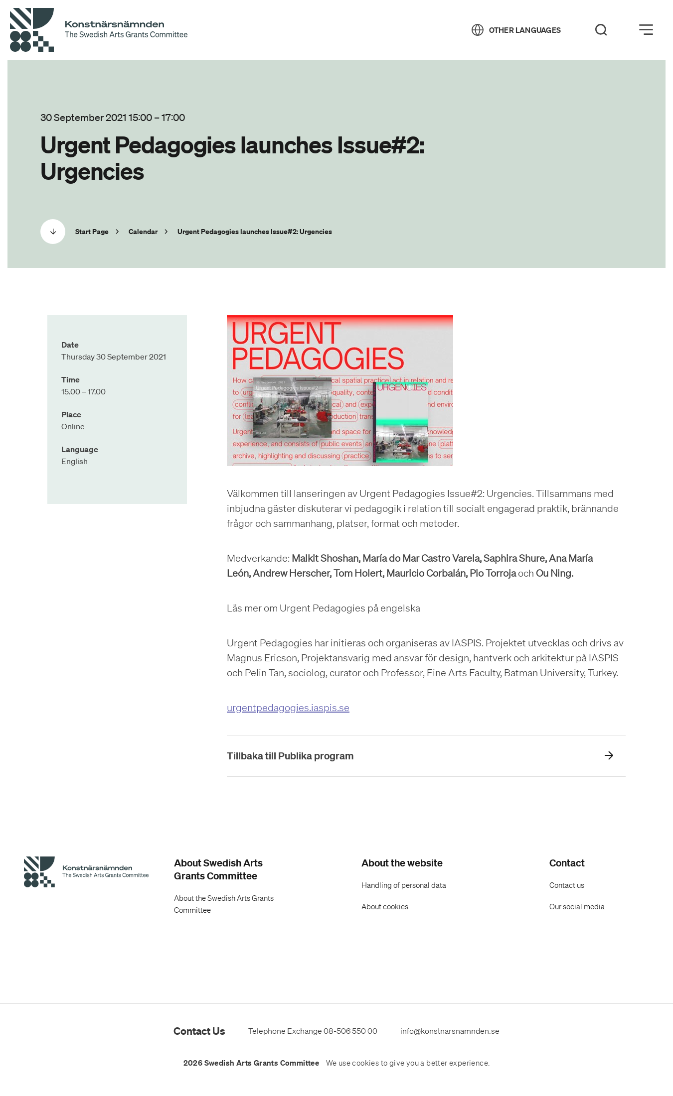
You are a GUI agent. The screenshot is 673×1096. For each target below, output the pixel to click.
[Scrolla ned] (52, 231)
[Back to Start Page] (98, 30)
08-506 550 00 (350, 1031)
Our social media (577, 906)
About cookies (384, 906)
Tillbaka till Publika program (290, 755)
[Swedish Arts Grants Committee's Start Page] (86, 873)
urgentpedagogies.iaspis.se (288, 707)
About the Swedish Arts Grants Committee (224, 904)
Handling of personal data (403, 885)
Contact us (566, 885)
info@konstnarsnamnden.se (450, 1031)
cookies (365, 1063)
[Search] (601, 29)
